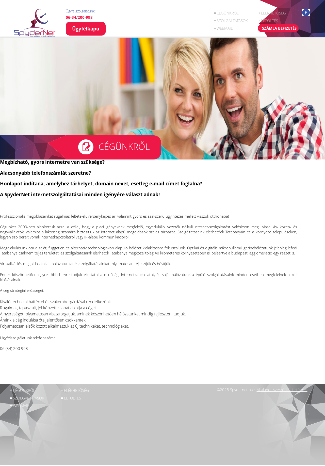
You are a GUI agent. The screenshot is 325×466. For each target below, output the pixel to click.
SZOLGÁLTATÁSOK (232, 20)
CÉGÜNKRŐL (228, 12)
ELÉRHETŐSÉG (273, 12)
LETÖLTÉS (269, 20)
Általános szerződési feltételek (282, 389)
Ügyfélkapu (85, 28)
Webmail (225, 28)
